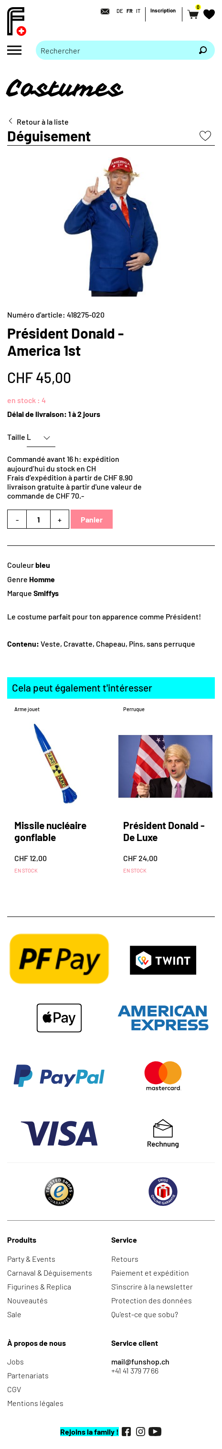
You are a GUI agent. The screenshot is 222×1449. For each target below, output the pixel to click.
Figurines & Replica (39, 1286)
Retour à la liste (43, 121)
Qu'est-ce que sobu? (144, 1314)
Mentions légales (35, 1402)
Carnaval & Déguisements (49, 1272)
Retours (124, 1258)
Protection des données (151, 1300)
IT (138, 11)
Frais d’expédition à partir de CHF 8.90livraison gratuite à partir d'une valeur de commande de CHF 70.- (74, 486)
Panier (92, 519)
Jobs (15, 1361)
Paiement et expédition (150, 1272)
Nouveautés (27, 1300)
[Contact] (102, 11)
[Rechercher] (203, 50)
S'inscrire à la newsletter (152, 1286)
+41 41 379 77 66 (135, 1370)
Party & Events (31, 1258)
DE (119, 11)
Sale (14, 1314)
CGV (14, 1389)
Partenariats (28, 1375)
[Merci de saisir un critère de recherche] (113, 50)
